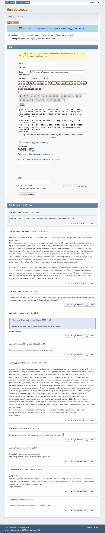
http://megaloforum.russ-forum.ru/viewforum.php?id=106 (29, 457)
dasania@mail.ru (53, 278)
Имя (21, 63)
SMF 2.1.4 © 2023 (11, 527)
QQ (66, 223)
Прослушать (22, 154)
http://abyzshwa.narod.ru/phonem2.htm (59, 399)
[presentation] (39, 170)
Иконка (22, 78)
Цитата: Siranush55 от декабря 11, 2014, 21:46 (32, 320)
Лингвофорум (17, 9)
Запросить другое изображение (41, 154)
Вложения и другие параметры (36, 143)
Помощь (89, 527)
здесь (55, 29)
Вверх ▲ (97, 527)
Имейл (22, 68)
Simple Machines (23, 527)
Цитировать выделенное (83, 223)
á (18, 92)
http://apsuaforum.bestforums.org (73, 410)
